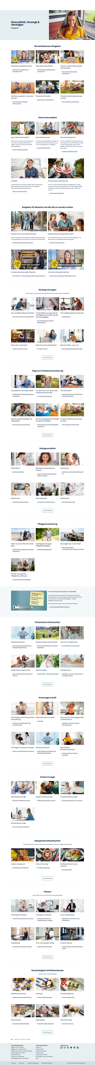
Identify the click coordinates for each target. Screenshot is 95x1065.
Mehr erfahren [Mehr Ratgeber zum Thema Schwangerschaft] (47, 763)
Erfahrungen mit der (44, 1056)
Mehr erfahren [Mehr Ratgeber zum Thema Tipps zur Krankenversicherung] (47, 435)
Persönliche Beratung (41, 1051)
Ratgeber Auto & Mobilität (17, 1047)
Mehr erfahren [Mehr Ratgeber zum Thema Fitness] (47, 957)
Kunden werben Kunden (41, 1054)
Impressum (13, 1063)
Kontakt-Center (39, 1049)
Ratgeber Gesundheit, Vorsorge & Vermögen (21, 1051)
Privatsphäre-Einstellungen (32, 1063)
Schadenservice (39, 1052)
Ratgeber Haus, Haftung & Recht (18, 1049)
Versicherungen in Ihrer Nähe (18, 1052)
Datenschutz (21, 1063)
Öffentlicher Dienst (15, 1054)
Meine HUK (38, 1047)
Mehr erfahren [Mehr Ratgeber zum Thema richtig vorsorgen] (47, 357)
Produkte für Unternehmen (17, 1056)
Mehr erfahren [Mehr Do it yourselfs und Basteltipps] (47, 1032)
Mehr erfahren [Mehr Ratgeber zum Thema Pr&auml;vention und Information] (47, 684)
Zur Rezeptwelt (47, 878)
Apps (37, 1058)
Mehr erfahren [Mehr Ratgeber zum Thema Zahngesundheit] (47, 510)
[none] (23, 56)
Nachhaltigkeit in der (19, 1058)
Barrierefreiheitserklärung (46, 1063)
